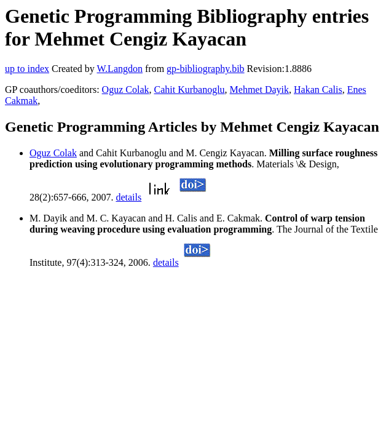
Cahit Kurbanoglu (189, 89)
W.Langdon (119, 68)
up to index (27, 68)
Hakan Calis (318, 89)
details (128, 197)
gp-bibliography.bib (206, 68)
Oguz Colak (125, 89)
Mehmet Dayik (259, 89)
